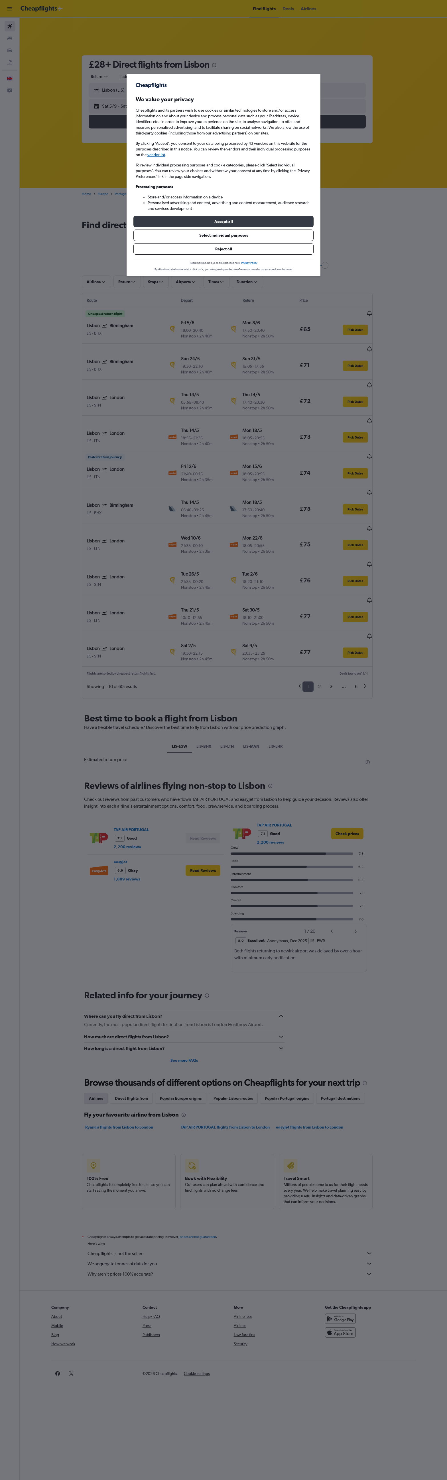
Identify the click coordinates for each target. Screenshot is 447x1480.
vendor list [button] (156, 154)
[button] (223, 221)
